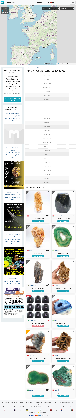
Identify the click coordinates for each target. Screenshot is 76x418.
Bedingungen (6, 402)
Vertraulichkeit (30, 402)
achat (55, 250)
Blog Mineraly (8, 406)
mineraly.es (54, 410)
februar (41, 67)
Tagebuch (30, 67)
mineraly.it (44, 410)
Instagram (26, 406)
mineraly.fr (8, 410)
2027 (36, 67)
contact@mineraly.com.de (51, 406)
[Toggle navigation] (73, 3)
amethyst (31, 320)
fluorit (30, 355)
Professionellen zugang (66, 402)
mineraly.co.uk (19, 410)
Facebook (17, 406)
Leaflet (58, 63)
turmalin (31, 285)
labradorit (57, 216)
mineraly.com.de (32, 410)
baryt (30, 216)
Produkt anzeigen (38, 221)
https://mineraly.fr (67, 406)
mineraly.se (42, 412)
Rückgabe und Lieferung (51, 402)
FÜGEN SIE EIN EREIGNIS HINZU (12, 99)
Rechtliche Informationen (18, 402)
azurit (55, 390)
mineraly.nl (65, 410)
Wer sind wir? (39, 402)
